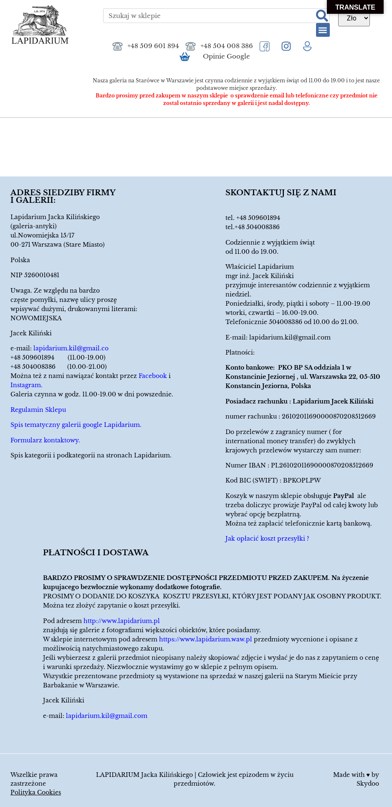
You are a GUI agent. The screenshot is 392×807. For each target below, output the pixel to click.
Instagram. (26, 385)
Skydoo (368, 783)
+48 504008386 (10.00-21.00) (58, 366)
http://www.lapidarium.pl (121, 621)
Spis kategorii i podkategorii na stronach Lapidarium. (91, 455)
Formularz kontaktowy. (45, 440)
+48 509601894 (258, 218)
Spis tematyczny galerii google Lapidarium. (76, 425)
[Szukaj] (322, 16)
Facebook (153, 376)
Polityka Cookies (35, 792)
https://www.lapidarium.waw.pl (205, 639)
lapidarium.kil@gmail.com (290, 337)
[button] (323, 30)
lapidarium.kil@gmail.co (71, 348)
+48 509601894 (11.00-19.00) (58, 357)
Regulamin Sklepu (38, 410)
